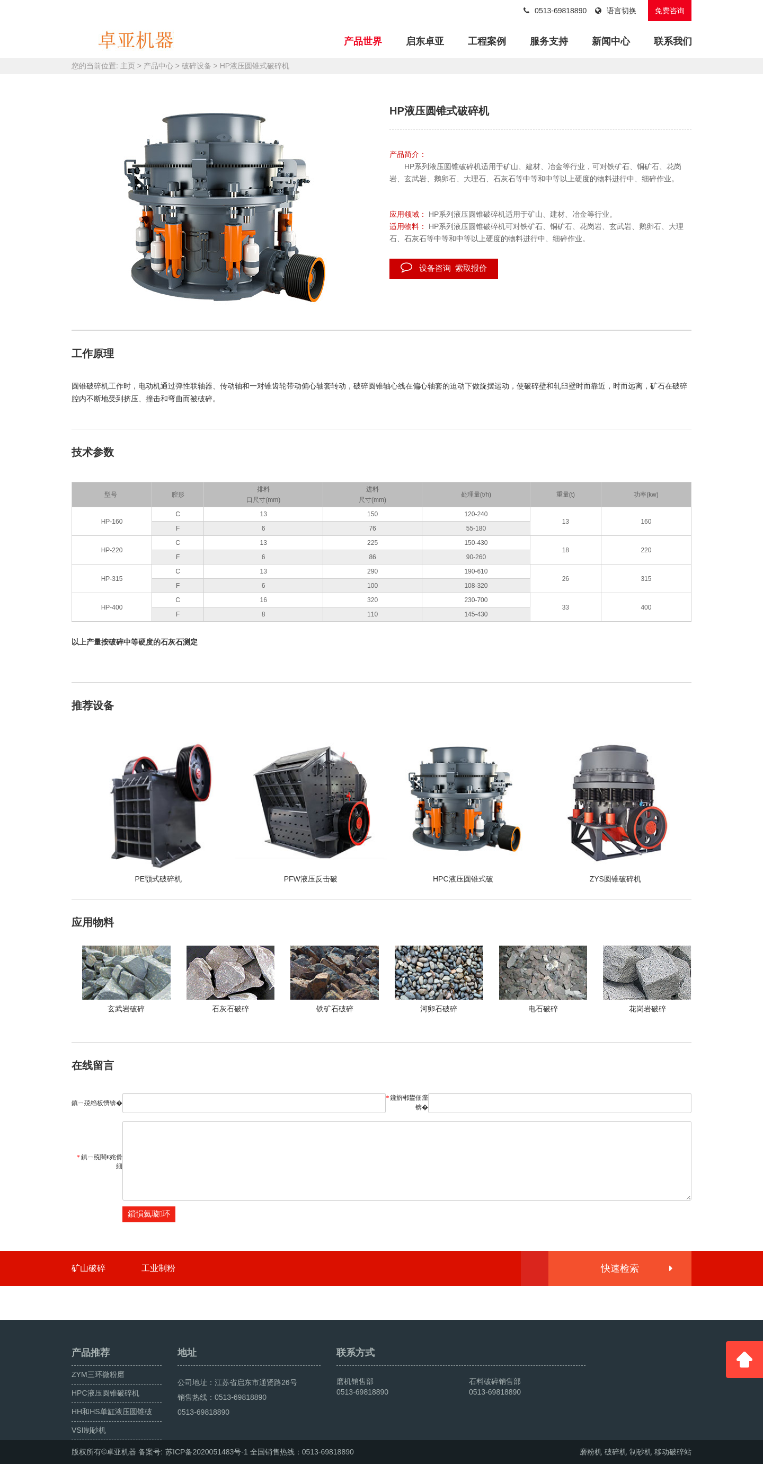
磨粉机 (591, 1452)
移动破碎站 (672, 1452)
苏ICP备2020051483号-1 (206, 1452)
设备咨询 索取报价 (444, 267)
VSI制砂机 (89, 1430)
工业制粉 (158, 1268)
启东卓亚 (425, 41)
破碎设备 (196, 65)
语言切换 (615, 10)
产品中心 (158, 65)
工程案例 (487, 41)
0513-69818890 (555, 10)
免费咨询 (670, 10)
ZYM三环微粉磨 (98, 1374)
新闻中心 (611, 41)
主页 (127, 65)
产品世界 (363, 41)
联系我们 (673, 41)
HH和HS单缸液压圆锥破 (112, 1411)
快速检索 (636, 1268)
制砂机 (640, 1452)
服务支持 (549, 41)
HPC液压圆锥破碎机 (105, 1393)
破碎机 (616, 1452)
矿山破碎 (88, 1268)
